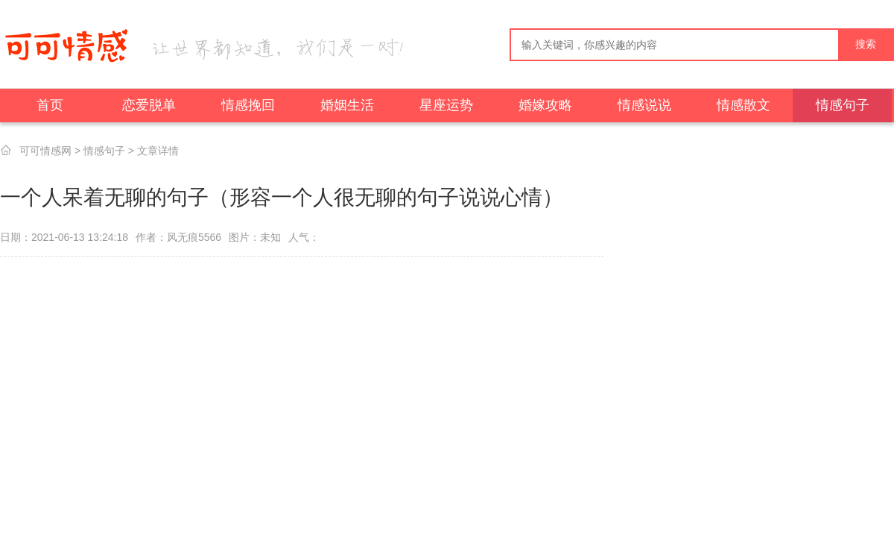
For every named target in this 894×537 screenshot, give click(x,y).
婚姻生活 (347, 105)
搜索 (865, 44)
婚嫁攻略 (545, 105)
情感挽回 (248, 105)
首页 (50, 105)
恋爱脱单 (149, 105)
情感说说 (644, 105)
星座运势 (446, 105)
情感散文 (743, 105)
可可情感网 (45, 151)
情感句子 (842, 105)
